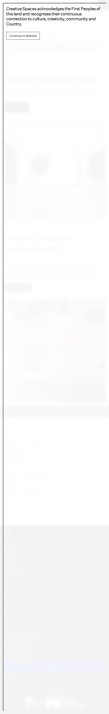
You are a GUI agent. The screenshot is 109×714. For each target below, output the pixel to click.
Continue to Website (23, 36)
